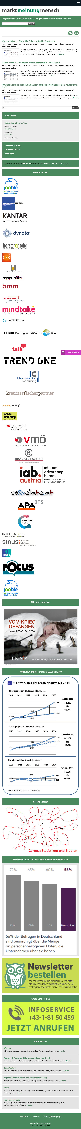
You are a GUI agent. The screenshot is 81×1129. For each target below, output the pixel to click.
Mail (70, 33)
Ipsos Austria (10, 1068)
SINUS (6, 1088)
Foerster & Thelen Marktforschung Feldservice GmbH (27, 1058)
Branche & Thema (13, 146)
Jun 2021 (8, 135)
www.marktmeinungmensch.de (40, 1123)
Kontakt (36, 1117)
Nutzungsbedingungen (53, 1117)
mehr (62, 54)
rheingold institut (12, 1100)
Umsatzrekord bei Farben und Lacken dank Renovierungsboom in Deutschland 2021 (39, 86)
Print (76, 33)
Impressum (24, 1117)
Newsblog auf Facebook (53, 163)
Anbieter (10, 153)
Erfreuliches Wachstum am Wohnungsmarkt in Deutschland (31, 63)
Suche (75, 108)
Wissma (7, 1048)
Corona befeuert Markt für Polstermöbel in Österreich (28, 41)
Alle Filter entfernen (11, 138)
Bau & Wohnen (10, 129)
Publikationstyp (13, 150)
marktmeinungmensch (30, 10)
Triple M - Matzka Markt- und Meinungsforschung (25, 1078)
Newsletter (26, 163)
